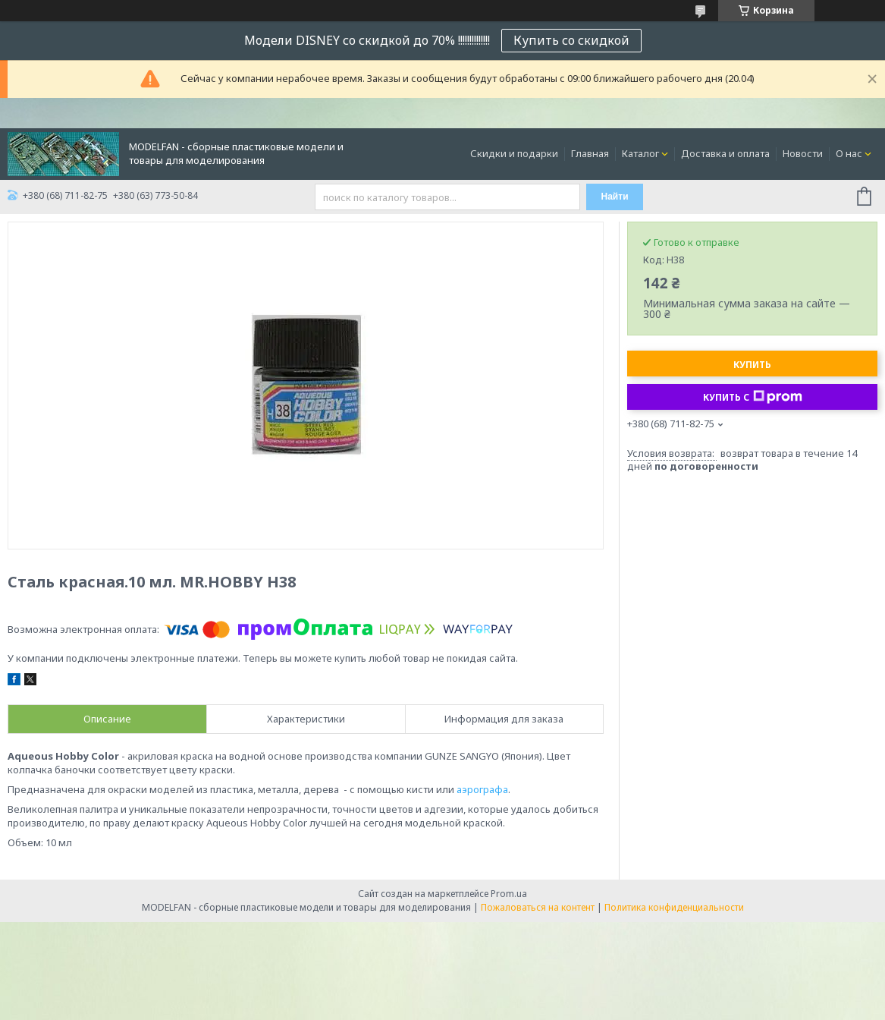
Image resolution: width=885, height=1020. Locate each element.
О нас (849, 153)
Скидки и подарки (514, 153)
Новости (803, 153)
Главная (590, 153)
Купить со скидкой (571, 40)
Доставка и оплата (725, 153)
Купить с (752, 397)
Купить (752, 364)
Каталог (640, 153)
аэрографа (482, 789)
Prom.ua (509, 893)
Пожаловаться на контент (538, 907)
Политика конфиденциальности (674, 907)
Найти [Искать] (615, 196)
